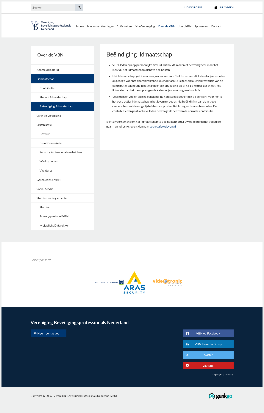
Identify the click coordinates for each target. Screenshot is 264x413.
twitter (208, 354)
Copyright (217, 373)
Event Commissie (51, 142)
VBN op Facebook (208, 332)
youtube (208, 364)
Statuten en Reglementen (52, 197)
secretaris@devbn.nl (163, 125)
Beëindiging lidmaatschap (56, 105)
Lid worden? (193, 7)
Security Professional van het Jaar (61, 151)
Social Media (45, 188)
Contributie (47, 87)
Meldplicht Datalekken (54, 224)
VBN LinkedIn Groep (208, 343)
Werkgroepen (48, 160)
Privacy (229, 373)
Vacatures (46, 169)
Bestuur (45, 133)
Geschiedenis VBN (49, 178)
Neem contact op (48, 332)
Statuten (45, 206)
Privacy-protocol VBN (54, 215)
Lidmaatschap (45, 78)
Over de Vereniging (49, 114)
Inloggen (227, 7)
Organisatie (44, 123)
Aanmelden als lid (48, 68)
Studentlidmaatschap (53, 96)
